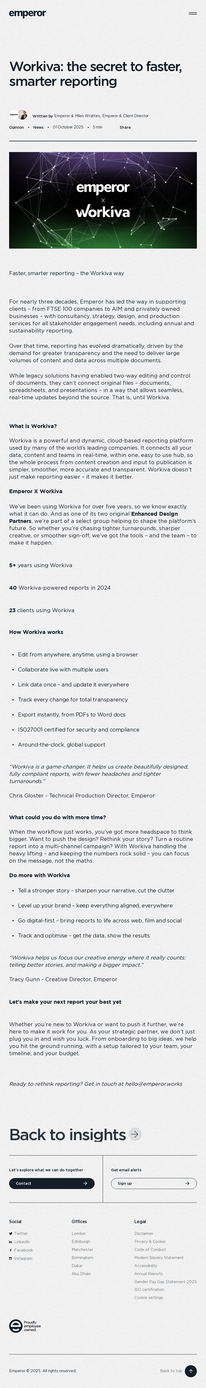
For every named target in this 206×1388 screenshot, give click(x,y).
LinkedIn (19, 1242)
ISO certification (149, 1290)
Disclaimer (143, 1234)
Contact (23, 1183)
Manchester (82, 1250)
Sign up (125, 1183)
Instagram (20, 1259)
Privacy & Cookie (149, 1242)
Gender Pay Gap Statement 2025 (165, 1282)
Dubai (77, 1266)
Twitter (18, 1234)
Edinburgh (81, 1242)
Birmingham (82, 1258)
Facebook (21, 1250)
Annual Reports (148, 1274)
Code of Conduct (150, 1250)
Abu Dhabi (81, 1274)
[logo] (27, 15)
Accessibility (145, 1266)
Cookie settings (148, 1298)
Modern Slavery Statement (159, 1258)
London (79, 1234)
